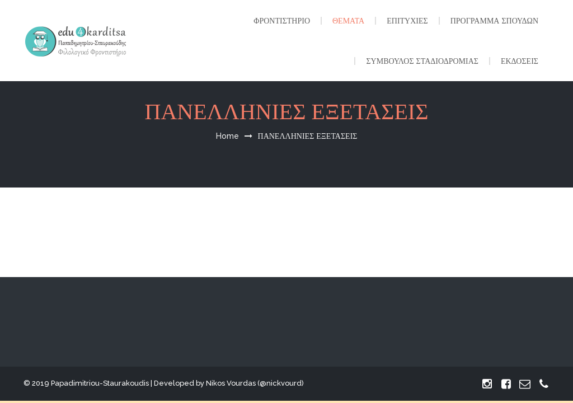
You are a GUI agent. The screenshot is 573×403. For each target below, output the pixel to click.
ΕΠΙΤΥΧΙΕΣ (407, 20)
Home (227, 136)
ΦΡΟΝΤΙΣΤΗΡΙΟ (281, 20)
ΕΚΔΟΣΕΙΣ (519, 61)
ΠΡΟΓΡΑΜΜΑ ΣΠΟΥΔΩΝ (494, 20)
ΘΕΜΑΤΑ (348, 20)
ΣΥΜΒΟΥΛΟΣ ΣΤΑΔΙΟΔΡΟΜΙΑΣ (422, 61)
